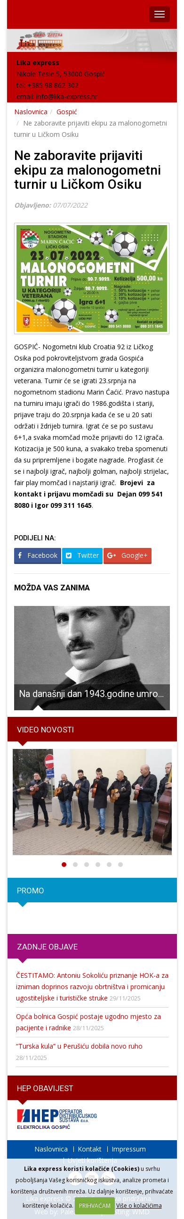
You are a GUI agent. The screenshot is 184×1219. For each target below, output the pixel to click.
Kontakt (90, 1148)
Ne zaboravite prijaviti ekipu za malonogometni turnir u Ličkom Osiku (87, 170)
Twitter (82, 555)
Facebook (37, 555)
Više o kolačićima (139, 1206)
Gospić (66, 111)
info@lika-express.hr (66, 96)
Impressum (129, 1148)
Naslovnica (31, 111)
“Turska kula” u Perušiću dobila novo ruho (79, 1046)
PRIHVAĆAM (95, 1206)
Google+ (127, 555)
